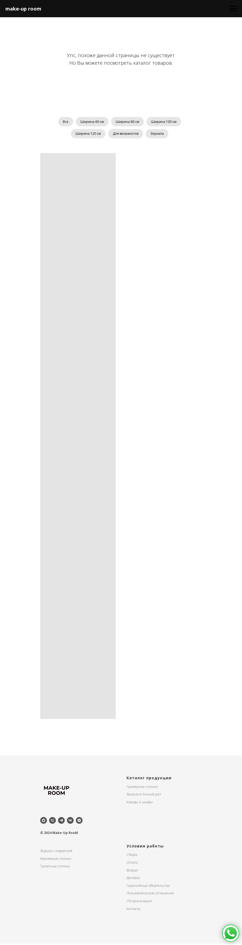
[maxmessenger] (43, 821)
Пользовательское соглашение (150, 894)
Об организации (139, 902)
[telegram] (61, 821)
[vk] (70, 821)
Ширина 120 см (87, 134)
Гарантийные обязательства (148, 887)
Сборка (132, 856)
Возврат (132, 871)
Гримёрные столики (142, 788)
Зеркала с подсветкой (56, 852)
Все (64, 122)
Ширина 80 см (128, 122)
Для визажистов (125, 134)
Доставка (133, 879)
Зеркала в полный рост (144, 796)
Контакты (134, 910)
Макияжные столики (55, 860)
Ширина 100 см (165, 122)
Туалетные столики (55, 867)
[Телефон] (52, 821)
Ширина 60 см (91, 122)
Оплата (132, 863)
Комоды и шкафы (140, 803)
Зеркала (158, 134)
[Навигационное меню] (233, 8)
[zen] (79, 821)
